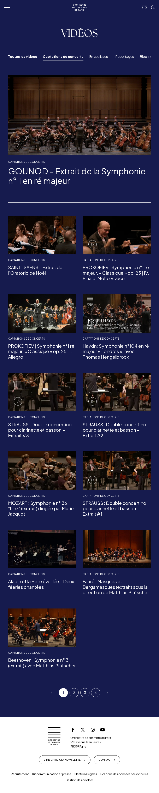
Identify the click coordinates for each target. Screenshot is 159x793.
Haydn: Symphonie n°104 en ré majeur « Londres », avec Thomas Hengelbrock (116, 351)
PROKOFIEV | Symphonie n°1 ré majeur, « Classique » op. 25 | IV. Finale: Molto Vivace (116, 272)
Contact (107, 759)
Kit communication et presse (51, 774)
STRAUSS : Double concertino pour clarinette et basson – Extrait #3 (40, 429)
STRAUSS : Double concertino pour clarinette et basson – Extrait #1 (114, 508)
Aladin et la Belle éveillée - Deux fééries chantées (41, 584)
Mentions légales (86, 774)
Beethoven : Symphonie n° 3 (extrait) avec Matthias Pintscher (42, 662)
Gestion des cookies (79, 780)
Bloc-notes (149, 56)
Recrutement (20, 774)
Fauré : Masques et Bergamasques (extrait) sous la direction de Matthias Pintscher (116, 586)
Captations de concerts (63, 56)
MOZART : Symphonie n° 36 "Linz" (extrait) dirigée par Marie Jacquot (41, 508)
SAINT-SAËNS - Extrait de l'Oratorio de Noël (35, 270)
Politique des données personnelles (124, 774)
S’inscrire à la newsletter (65, 759)
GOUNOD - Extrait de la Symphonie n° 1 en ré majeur (77, 176)
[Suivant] (106, 692)
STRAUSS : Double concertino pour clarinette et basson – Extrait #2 (114, 429)
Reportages (124, 56)
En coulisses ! (99, 56)
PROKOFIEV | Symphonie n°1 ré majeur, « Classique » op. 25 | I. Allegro (41, 351)
